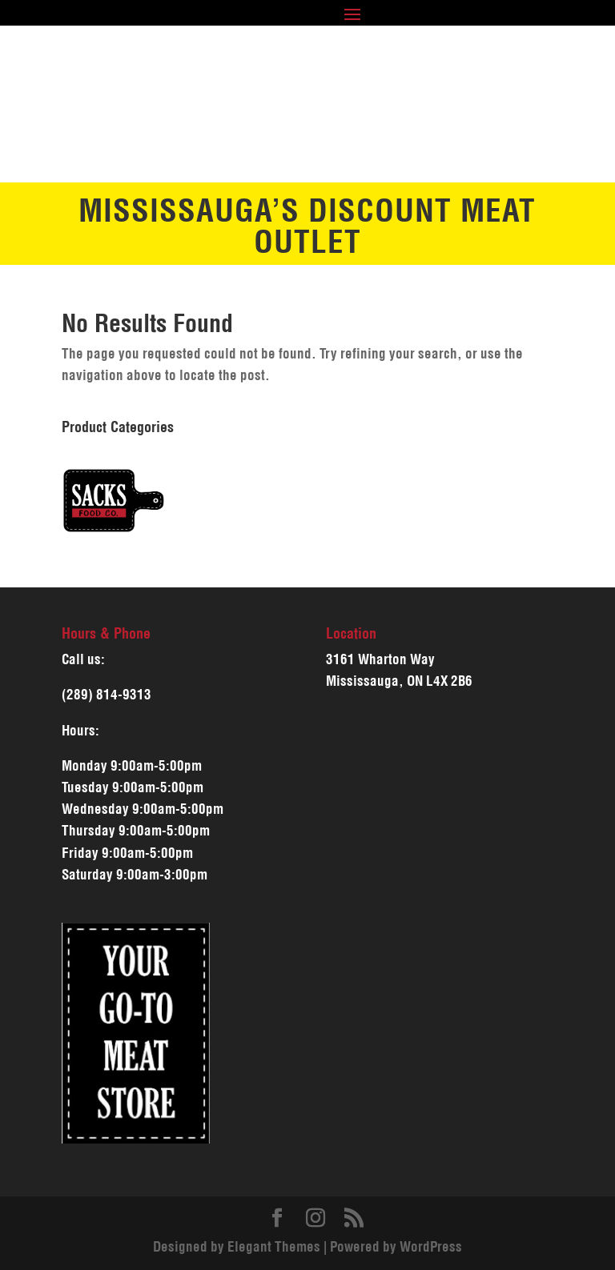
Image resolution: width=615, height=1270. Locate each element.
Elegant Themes (273, 1247)
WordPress (431, 1247)
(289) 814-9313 (106, 694)
